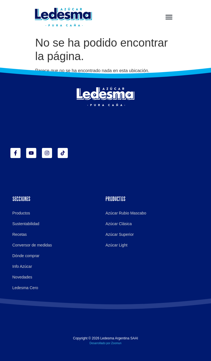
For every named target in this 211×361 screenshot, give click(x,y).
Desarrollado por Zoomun (105, 343)
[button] (169, 17)
